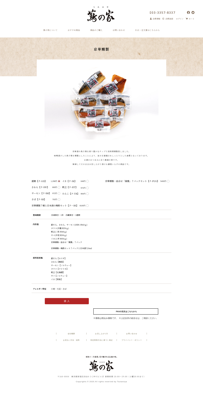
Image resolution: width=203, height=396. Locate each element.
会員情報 (156, 18)
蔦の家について (50, 30)
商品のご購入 (96, 30)
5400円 (163, 181)
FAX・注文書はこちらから (147, 30)
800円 (54, 187)
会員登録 (169, 18)
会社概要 (71, 334)
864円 (83, 194)
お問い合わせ (119, 30)
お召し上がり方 (101, 334)
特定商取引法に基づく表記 (101, 340)
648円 (83, 181)
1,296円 (54, 181)
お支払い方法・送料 (71, 340)
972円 (54, 193)
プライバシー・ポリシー (132, 340)
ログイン (180, 18)
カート (191, 18)
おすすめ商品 (74, 30)
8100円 (82, 206)
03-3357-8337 (163, 12)
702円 (54, 199)
